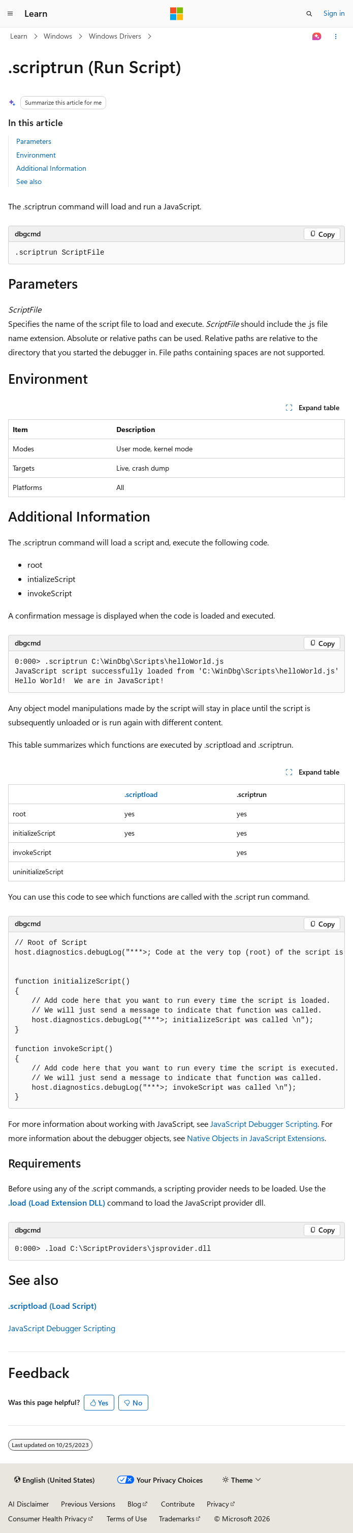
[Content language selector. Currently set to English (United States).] (54, 1480)
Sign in (334, 13)
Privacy (218, 1504)
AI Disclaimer (28, 1504)
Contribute (178, 1504)
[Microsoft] (176, 13)
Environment (36, 155)
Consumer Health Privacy (47, 1518)
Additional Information (51, 168)
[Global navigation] (10, 14)
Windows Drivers (115, 36)
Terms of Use (127, 1518)
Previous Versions (88, 1504)
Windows (58, 36)
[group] (176, 1020)
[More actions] (336, 36)
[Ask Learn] (317, 36)
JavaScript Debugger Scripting (263, 1123)
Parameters (33, 141)
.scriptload (140, 794)
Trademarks (177, 1518)
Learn (18, 36)
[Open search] (309, 14)
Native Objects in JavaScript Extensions (256, 1137)
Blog (134, 1504)
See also (29, 181)
